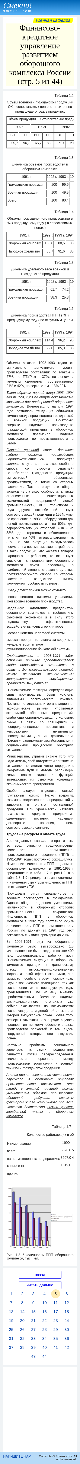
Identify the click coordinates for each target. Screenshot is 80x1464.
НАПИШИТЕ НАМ (17, 1456)
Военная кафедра (53, 20)
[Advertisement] (40, 1409)
